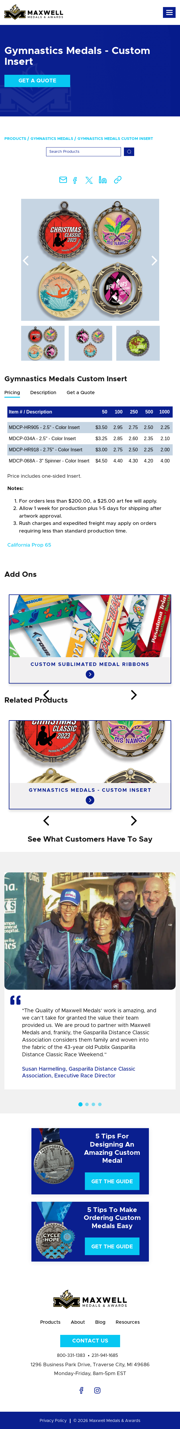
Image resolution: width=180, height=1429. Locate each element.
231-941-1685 (105, 1355)
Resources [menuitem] (128, 1322)
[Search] (83, 151)
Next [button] (154, 261)
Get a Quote (37, 81)
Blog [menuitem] (100, 1322)
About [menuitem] (78, 1322)
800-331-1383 (71, 1355)
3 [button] (93, 1104)
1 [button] (80, 1104)
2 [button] (87, 1104)
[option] (90, 260)
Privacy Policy (53, 1421)
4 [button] (100, 1104)
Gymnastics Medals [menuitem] (52, 139)
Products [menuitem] (15, 139)
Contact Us (90, 1341)
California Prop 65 (29, 545)
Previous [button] (25, 261)
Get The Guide (112, 1181)
